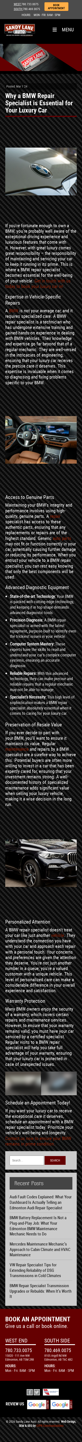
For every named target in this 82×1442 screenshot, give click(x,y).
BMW (13, 310)
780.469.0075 (31, 9)
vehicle (57, 935)
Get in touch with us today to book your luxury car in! (38, 283)
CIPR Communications (49, 1426)
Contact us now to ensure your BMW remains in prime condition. (38, 1141)
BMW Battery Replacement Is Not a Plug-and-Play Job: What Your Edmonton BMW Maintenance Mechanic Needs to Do (38, 1226)
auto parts (62, 538)
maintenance (17, 749)
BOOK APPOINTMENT (56, 6)
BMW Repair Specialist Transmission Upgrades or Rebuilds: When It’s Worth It (41, 1291)
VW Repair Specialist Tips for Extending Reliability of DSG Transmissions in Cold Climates (35, 1270)
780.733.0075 (29, 4)
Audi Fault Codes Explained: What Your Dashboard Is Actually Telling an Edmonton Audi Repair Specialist (41, 1202)
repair (55, 516)
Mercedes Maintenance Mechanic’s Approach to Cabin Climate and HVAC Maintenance (40, 1249)
